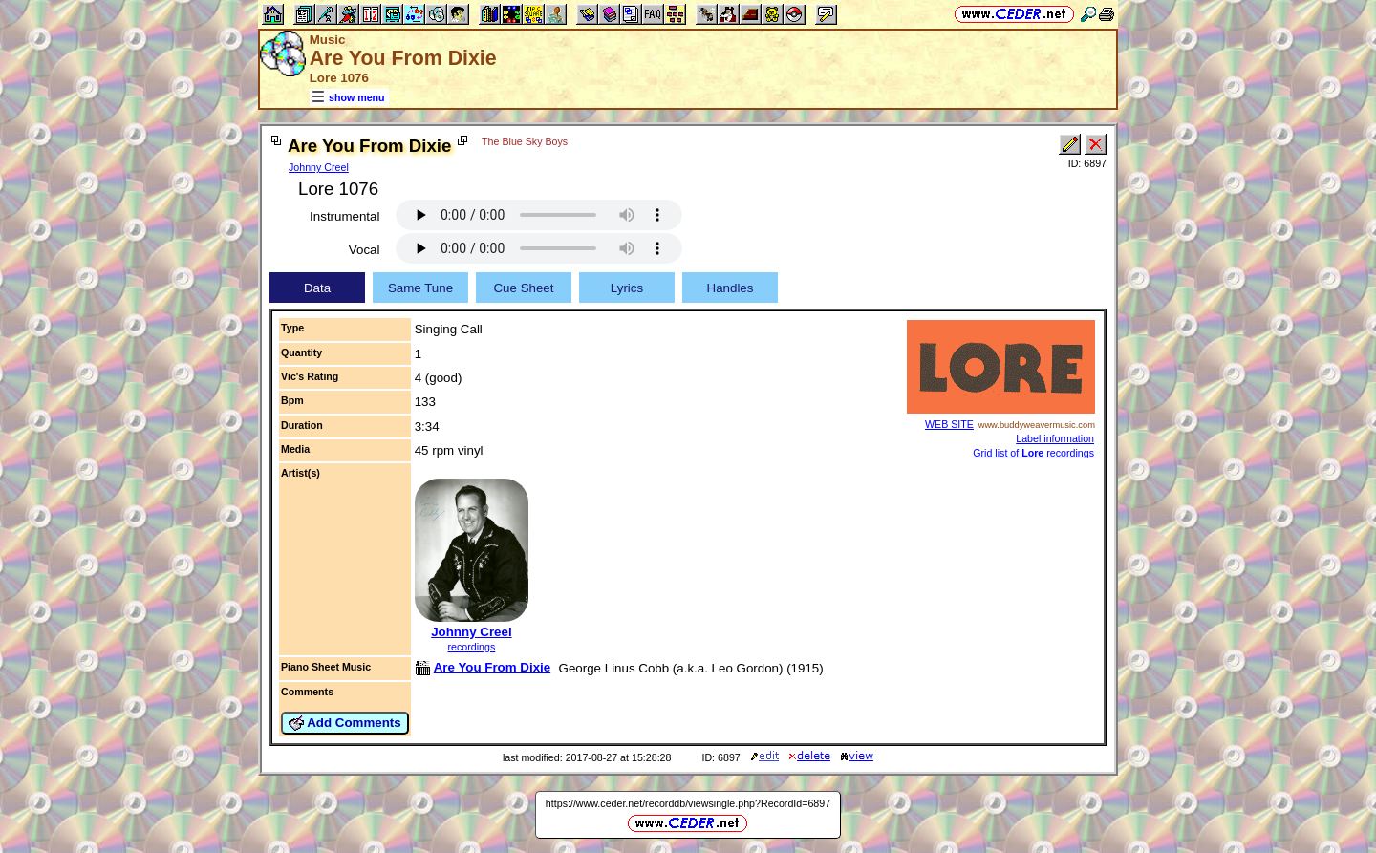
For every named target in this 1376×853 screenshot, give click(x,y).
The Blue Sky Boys (525, 141)
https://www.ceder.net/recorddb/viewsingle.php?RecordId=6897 (688, 803)
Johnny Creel (319, 167)
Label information (1055, 438)
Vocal (364, 250)
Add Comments (345, 723)
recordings (472, 646)
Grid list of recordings (1033, 452)
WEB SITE (949, 424)
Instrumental (344, 216)
